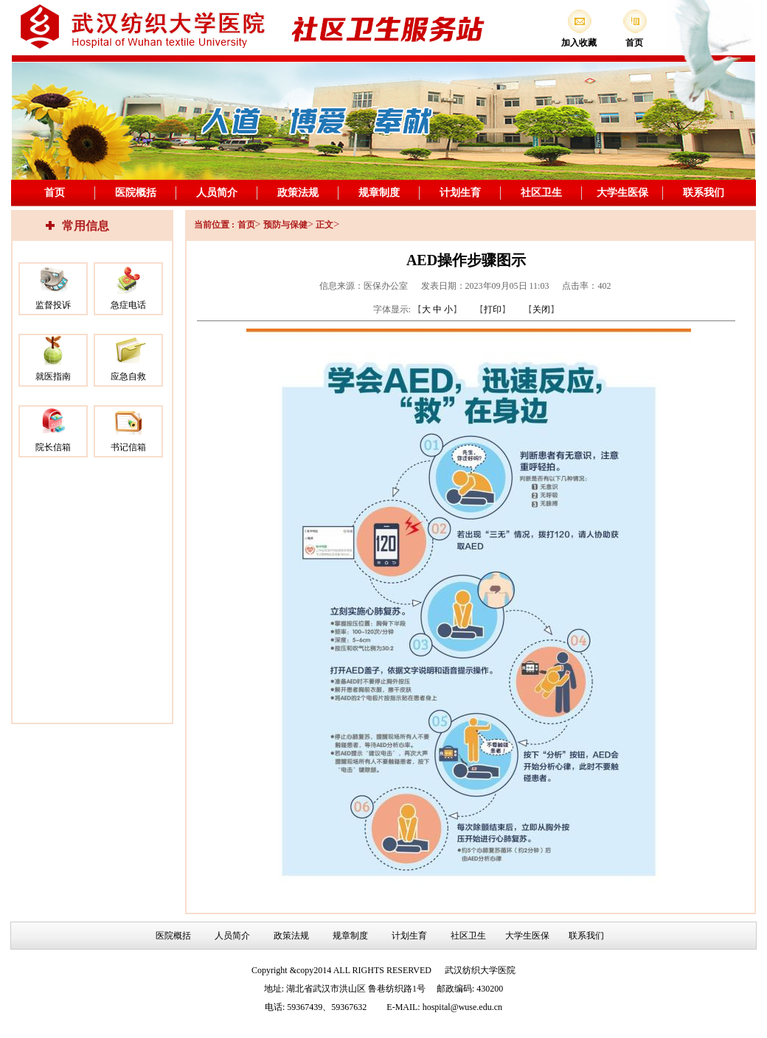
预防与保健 (285, 225)
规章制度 (379, 192)
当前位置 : (214, 225)
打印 (493, 309)
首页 (54, 192)
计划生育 (460, 192)
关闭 (541, 309)
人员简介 (216, 192)
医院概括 (135, 192)
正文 (324, 225)
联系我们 (703, 192)
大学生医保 (622, 192)
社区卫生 (541, 192)
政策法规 (298, 192)
